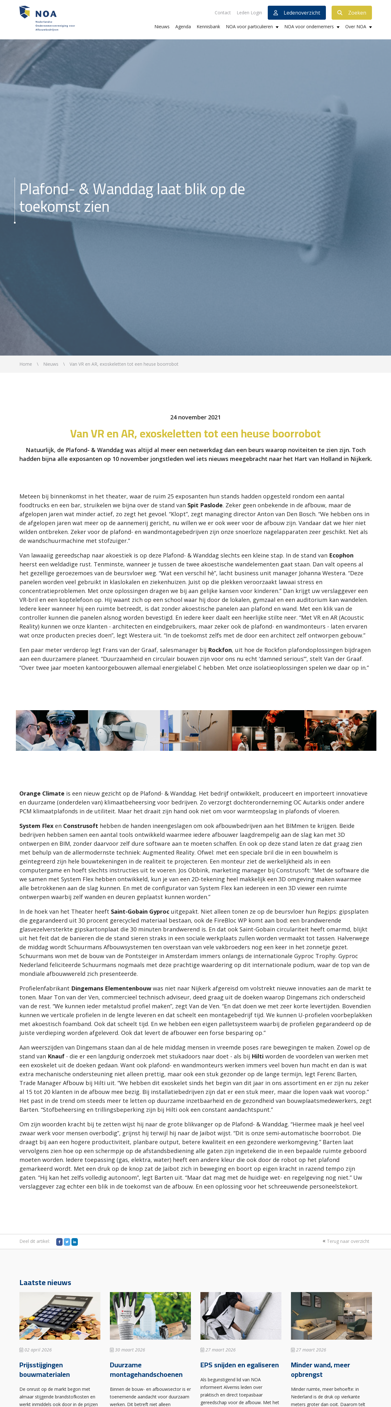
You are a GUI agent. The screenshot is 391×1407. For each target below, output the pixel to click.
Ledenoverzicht (296, 12)
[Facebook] (59, 1242)
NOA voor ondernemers (309, 26)
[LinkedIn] (74, 1242)
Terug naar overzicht (345, 1241)
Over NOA (355, 26)
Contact (223, 13)
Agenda (183, 26)
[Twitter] (67, 1242)
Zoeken (351, 12)
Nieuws (162, 26)
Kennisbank (208, 26)
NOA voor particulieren (249, 26)
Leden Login (249, 13)
